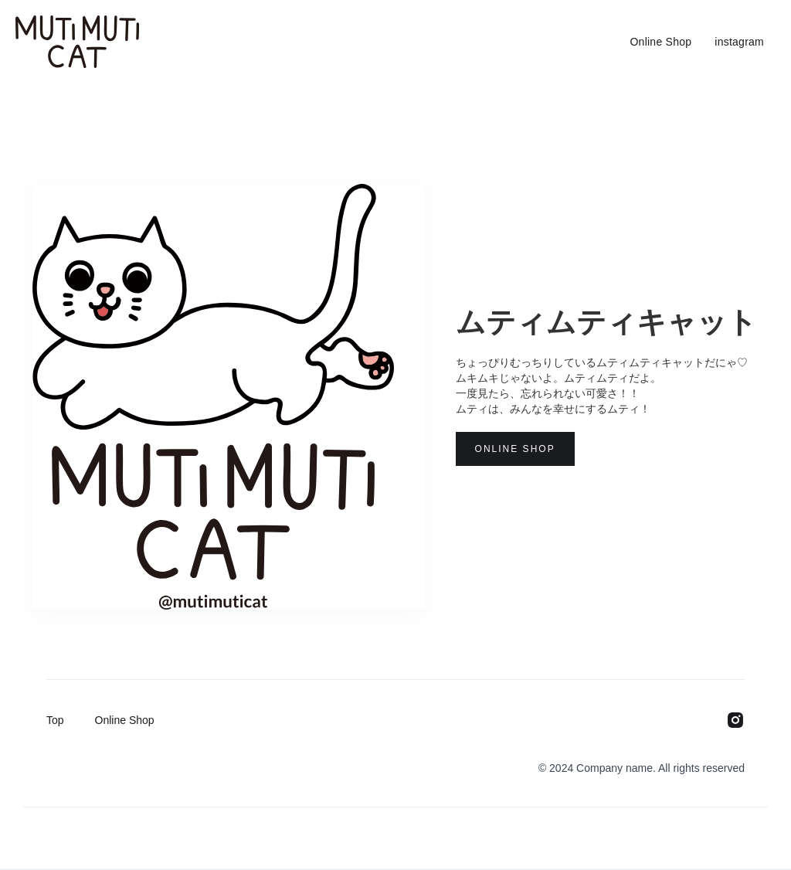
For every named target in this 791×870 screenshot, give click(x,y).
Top (55, 720)
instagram (739, 42)
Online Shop (660, 42)
